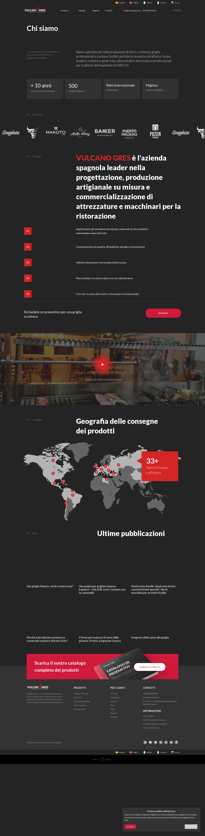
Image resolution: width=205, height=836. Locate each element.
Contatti (108, 10)
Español (122, 3)
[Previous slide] (33, 75)
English (135, 3)
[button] (163, 385)
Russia (177, 3)
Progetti (113, 773)
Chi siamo (114, 765)
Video (112, 781)
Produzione (115, 769)
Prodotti (64, 10)
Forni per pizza (79, 781)
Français (163, 3)
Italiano (149, 3)
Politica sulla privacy (151, 800)
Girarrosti (78, 769)
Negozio (96, 10)
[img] (116, 2)
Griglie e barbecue (81, 765)
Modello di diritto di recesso (154, 792)
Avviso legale (148, 788)
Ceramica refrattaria (82, 773)
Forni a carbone (80, 777)
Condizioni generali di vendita (155, 796)
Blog (112, 777)
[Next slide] (171, 75)
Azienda (82, 10)
